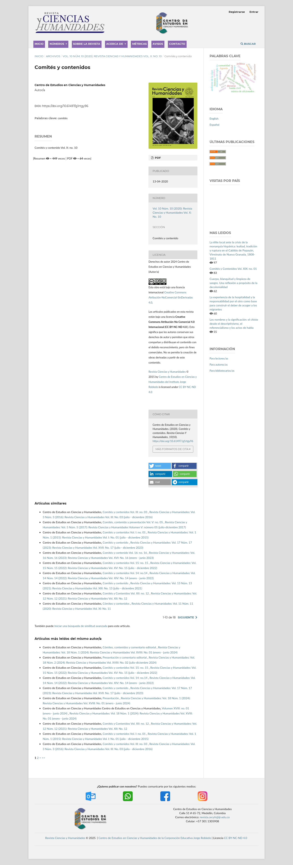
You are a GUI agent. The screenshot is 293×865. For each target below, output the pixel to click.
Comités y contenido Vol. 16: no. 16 (125, 552)
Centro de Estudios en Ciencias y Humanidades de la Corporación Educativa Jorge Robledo (154, 838)
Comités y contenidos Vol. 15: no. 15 (126, 563)
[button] (160, 466)
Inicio (39, 43)
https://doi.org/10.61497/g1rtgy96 (65, 106)
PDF (157, 157)
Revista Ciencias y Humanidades (167, 371)
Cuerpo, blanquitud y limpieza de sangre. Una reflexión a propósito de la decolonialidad (233, 283)
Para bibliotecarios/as (222, 370)
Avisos (158, 43)
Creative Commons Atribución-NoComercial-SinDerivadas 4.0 (171, 297)
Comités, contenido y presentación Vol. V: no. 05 (133, 522)
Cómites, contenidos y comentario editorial (129, 647)
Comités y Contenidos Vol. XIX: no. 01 (233, 268)
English (214, 118)
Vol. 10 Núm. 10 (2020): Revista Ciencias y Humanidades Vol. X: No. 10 (112, 56)
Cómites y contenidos (116, 603)
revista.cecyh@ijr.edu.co (215, 817)
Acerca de (115, 43)
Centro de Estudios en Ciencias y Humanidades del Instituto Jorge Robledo (173, 382)
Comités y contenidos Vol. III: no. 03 (125, 512)
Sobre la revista (86, 43)
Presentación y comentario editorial (125, 657)
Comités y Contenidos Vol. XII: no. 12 (126, 593)
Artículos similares (51, 503)
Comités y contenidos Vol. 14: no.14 (125, 573)
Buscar (248, 43)
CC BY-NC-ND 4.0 (235, 838)
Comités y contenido (116, 542)
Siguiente (186, 617)
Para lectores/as (219, 358)
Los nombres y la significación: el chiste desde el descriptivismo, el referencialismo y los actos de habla (234, 323)
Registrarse (237, 11)
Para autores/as (219, 364)
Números (57, 43)
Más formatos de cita (171, 449)
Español (214, 124)
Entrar (253, 11)
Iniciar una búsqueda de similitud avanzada (80, 626)
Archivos (53, 56)
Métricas (139, 43)
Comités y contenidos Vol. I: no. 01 (124, 532)
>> (43, 757)
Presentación (111, 698)
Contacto (177, 43)
